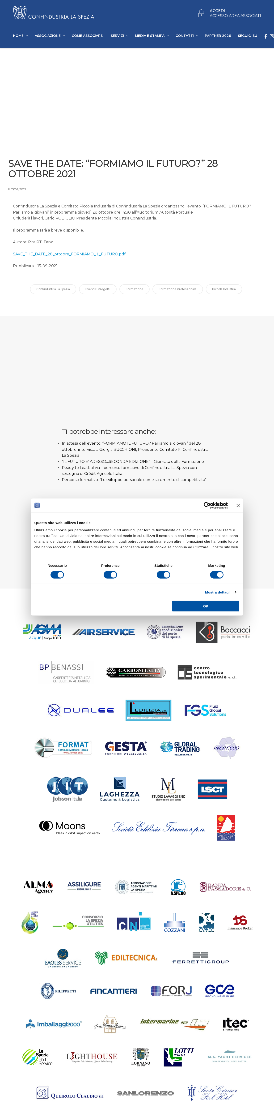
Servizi (117, 36)
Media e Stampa (149, 36)
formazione (134, 290)
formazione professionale (178, 290)
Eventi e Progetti (97, 290)
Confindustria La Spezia (53, 290)
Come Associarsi (88, 36)
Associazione (48, 36)
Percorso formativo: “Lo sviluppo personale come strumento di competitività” (134, 481)
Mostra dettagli (218, 592)
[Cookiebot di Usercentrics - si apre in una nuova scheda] (207, 505)
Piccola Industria (224, 290)
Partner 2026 (218, 36)
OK (206, 606)
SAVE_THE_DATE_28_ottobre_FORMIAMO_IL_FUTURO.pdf (69, 255)
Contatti (185, 36)
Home (18, 36)
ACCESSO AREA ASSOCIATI (235, 16)
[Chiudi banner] (238, 505)
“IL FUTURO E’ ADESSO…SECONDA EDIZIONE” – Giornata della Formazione (133, 463)
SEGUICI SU (247, 36)
